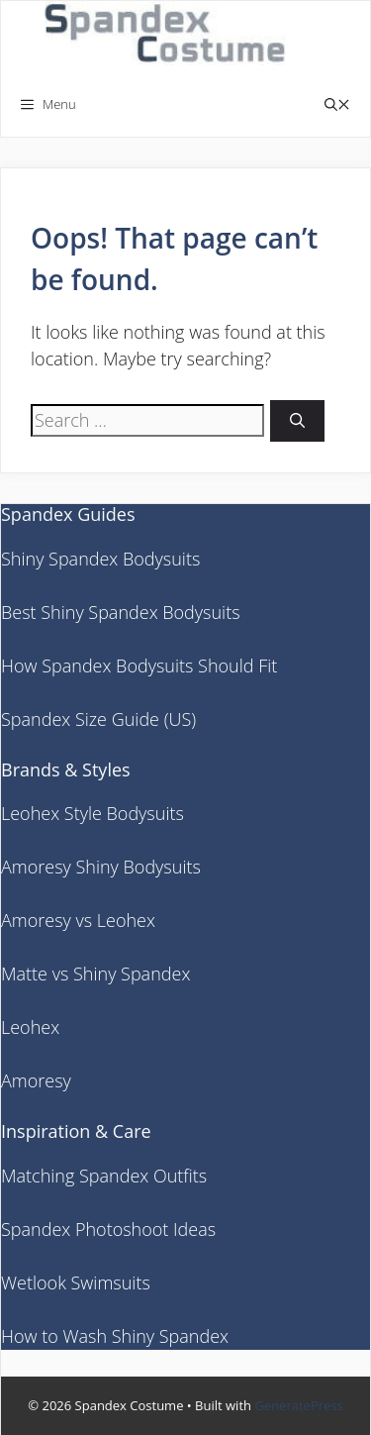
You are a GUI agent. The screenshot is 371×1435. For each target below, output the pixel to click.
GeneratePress (298, 1405)
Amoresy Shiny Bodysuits (101, 866)
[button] (337, 104)
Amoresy (36, 1080)
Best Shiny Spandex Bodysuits (120, 612)
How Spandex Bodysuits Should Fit (139, 665)
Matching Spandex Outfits (104, 1175)
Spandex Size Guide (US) (98, 719)
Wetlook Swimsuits (75, 1282)
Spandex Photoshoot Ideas (108, 1229)
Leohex (30, 1027)
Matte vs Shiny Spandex (95, 973)
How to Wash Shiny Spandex (115, 1336)
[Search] (297, 421)
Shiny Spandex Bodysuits (100, 558)
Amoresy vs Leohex (78, 920)
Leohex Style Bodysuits (92, 813)
